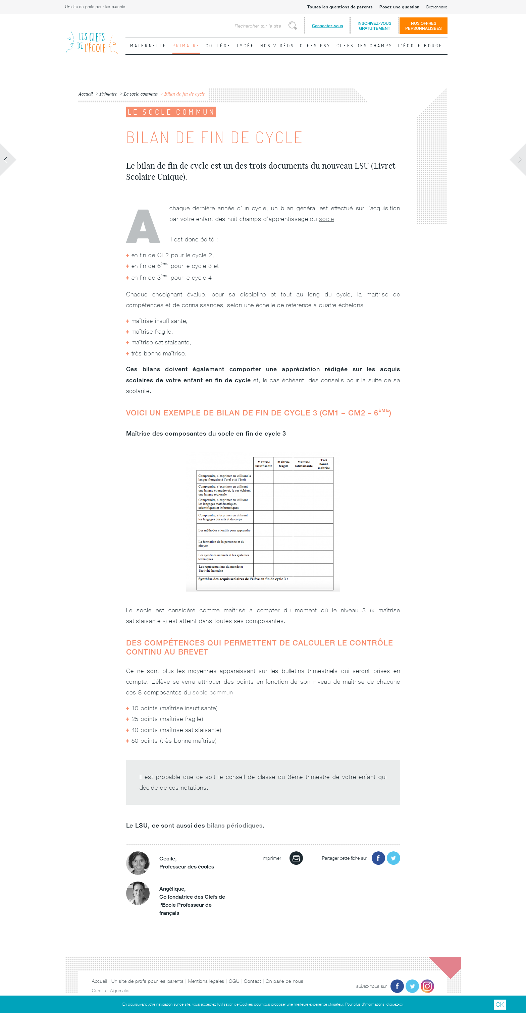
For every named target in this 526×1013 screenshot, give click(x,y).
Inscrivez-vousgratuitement (374, 26)
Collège (218, 45)
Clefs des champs (364, 45)
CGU (234, 981)
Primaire (186, 45)
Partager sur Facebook (378, 858)
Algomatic (119, 990)
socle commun (213, 692)
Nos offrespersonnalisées (423, 26)
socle (326, 218)
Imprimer (296, 858)
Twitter (412, 986)
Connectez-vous (327, 25)
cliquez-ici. (395, 1004)
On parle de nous (284, 981)
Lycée (246, 45)
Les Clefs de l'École (92, 37)
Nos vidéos (277, 45)
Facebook (397, 986)
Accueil (99, 981)
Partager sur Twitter (393, 858)
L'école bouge (420, 45)
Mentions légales (206, 981)
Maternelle (148, 45)
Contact (252, 981)
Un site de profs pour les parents (95, 6)
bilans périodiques (235, 825)
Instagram (427, 986)
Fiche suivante (517, 159)
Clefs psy (315, 45)
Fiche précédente (8, 159)
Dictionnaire (437, 7)
